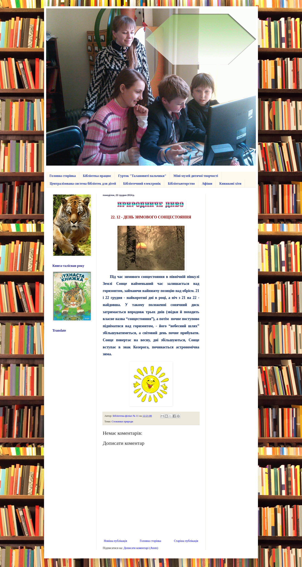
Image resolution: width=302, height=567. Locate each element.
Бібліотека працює (97, 176)
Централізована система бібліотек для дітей (83, 183)
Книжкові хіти (230, 183)
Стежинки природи (122, 421)
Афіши (207, 183)
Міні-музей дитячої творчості (195, 176)
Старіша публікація (186, 540)
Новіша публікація (115, 540)
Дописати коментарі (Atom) (141, 548)
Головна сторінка (62, 176)
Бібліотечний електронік (142, 183)
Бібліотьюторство (181, 183)
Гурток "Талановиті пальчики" (142, 176)
